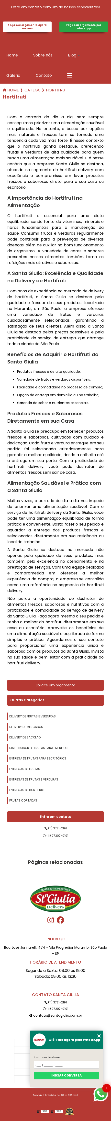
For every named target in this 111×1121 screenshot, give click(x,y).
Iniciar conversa (66, 1075)
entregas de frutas (24, 769)
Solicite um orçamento (55, 685)
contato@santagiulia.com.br (55, 1015)
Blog (72, 55)
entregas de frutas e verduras (33, 779)
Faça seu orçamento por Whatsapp (83, 26)
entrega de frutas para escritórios (37, 758)
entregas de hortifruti (27, 790)
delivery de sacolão (25, 737)
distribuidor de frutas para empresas (38, 748)
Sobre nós (43, 55)
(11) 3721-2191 (55, 828)
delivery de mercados (26, 727)
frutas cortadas (23, 800)
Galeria (13, 75)
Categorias (32, 90)
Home (12, 55)
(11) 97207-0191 (55, 836)
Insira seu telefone (47, 1057)
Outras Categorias (27, 700)
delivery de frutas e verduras (32, 716)
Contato (44, 75)
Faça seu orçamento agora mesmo (27, 26)
